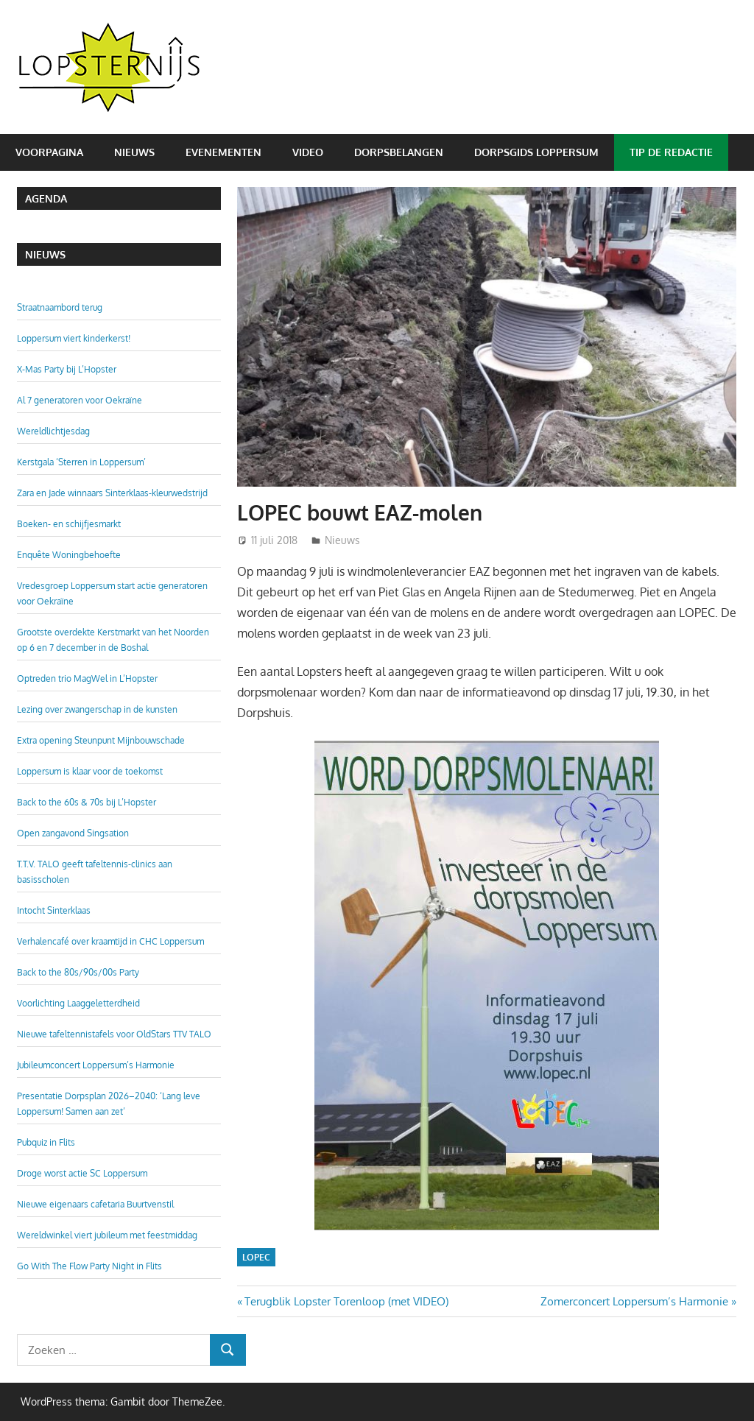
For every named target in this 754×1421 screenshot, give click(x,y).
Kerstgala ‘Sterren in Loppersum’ (81, 462)
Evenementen (223, 152)
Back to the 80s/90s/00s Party (78, 972)
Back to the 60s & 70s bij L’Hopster (86, 802)
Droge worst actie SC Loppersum (82, 1173)
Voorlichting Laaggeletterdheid (78, 1003)
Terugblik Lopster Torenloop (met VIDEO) (346, 1301)
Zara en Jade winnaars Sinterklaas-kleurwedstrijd (112, 492)
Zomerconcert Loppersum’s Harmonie (634, 1301)
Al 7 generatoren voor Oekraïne (79, 400)
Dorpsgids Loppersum (536, 152)
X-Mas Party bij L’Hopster (66, 369)
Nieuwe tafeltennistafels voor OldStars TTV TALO (114, 1034)
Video (307, 152)
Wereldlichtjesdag (53, 431)
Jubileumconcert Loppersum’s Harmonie (96, 1065)
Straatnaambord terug (59, 307)
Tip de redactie (671, 152)
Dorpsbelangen (398, 152)
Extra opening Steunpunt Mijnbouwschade (101, 740)
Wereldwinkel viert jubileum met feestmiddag (107, 1235)
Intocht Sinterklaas (54, 910)
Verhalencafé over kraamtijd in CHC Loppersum (110, 941)
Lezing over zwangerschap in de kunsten (97, 709)
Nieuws (134, 152)
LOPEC (256, 1257)
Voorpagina (49, 152)
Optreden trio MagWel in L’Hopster (87, 678)
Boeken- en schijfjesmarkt (69, 523)
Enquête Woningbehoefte (69, 554)
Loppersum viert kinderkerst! (73, 338)
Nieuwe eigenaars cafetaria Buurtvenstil (95, 1204)
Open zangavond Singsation (73, 833)
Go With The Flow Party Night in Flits (89, 1266)
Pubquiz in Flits (46, 1142)
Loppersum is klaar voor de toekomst (90, 771)
